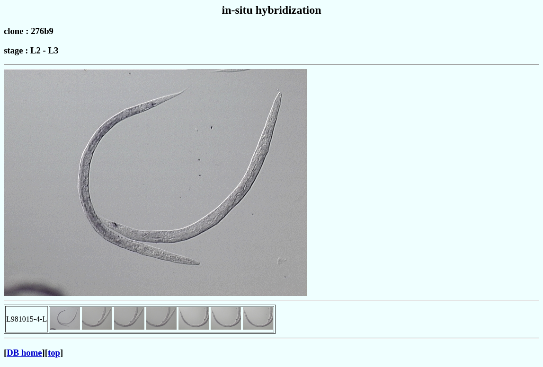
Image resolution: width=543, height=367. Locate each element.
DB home (24, 353)
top (54, 353)
